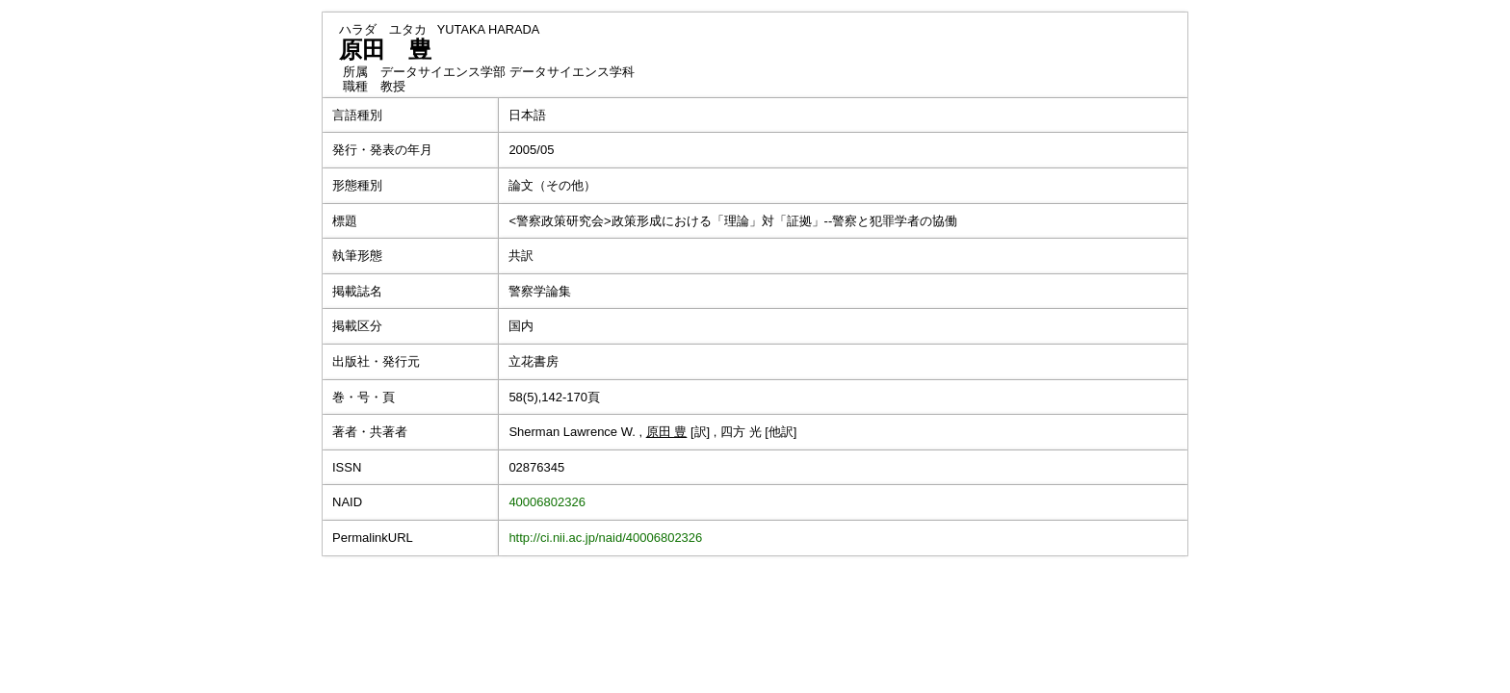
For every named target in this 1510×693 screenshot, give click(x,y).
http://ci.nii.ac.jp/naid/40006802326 (605, 537)
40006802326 (547, 502)
